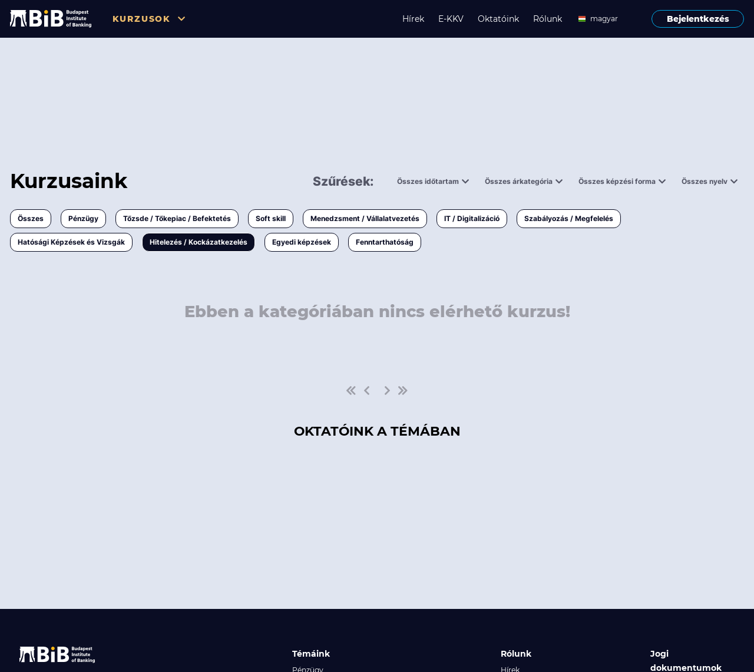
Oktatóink (498, 19)
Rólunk (547, 19)
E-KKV (451, 19)
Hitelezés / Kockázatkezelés (198, 242)
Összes (31, 218)
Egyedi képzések (301, 242)
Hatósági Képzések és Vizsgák (71, 242)
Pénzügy (83, 218)
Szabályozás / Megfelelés (568, 218)
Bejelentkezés (698, 19)
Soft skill (271, 218)
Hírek (413, 19)
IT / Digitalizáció (472, 218)
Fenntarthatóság (385, 242)
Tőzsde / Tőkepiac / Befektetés (177, 218)
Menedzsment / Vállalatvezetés (364, 218)
